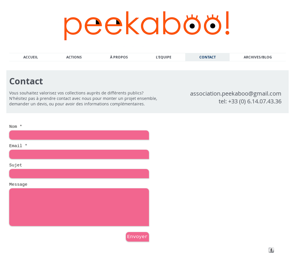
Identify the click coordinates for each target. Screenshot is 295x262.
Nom (13, 127)
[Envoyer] (137, 237)
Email (15, 146)
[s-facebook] (271, 250)
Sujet (15, 165)
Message (18, 185)
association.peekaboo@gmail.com (235, 93)
